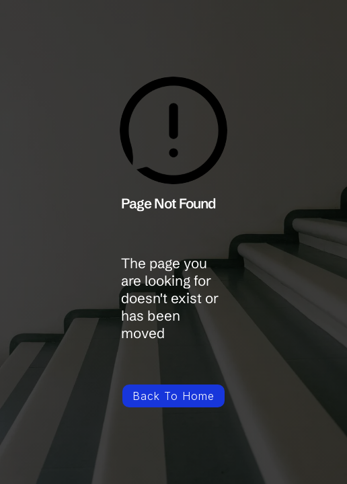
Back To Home (173, 396)
